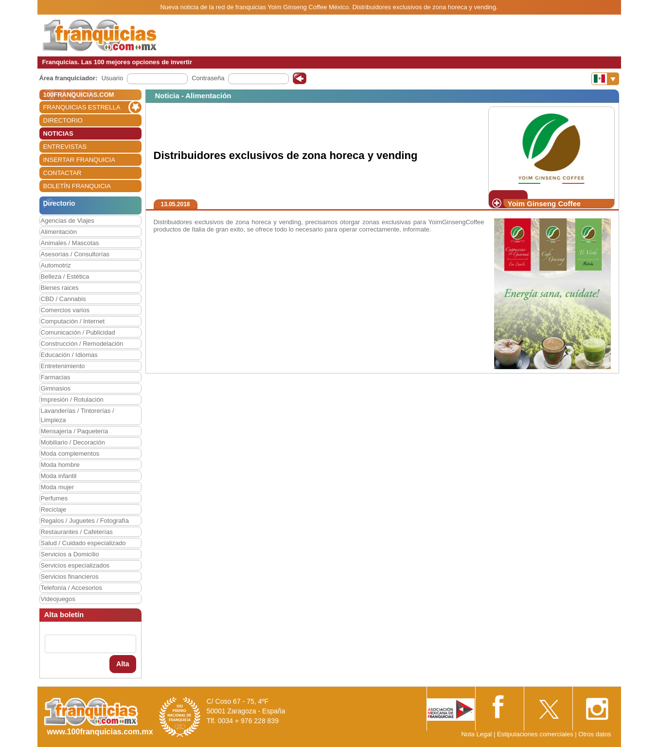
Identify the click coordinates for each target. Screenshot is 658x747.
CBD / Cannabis (63, 298)
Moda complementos (70, 453)
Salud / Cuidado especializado (83, 543)
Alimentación (59, 231)
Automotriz (56, 265)
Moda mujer (57, 487)
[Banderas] (605, 78)
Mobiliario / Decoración (73, 442)
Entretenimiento (63, 366)
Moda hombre (60, 464)
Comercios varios (65, 310)
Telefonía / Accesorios (71, 587)
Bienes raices (60, 287)
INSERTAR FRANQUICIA (79, 159)
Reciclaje (54, 509)
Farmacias (56, 377)
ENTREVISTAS (65, 146)
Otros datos (594, 734)
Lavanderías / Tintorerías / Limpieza (77, 415)
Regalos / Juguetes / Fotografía (85, 520)
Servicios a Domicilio (70, 554)
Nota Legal (476, 734)
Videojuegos (58, 599)
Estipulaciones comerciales (536, 734)
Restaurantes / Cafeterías (77, 531)
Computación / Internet (73, 321)
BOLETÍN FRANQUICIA (77, 186)
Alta (122, 664)
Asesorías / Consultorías (75, 254)
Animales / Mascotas (70, 243)
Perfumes (54, 498)
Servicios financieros (70, 576)
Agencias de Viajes (67, 220)
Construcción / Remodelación (82, 343)
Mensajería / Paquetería (74, 431)
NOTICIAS (58, 133)
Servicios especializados (75, 565)
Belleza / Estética (65, 276)
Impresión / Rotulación (72, 399)
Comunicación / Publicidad (78, 332)
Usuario (112, 78)
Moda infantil (59, 476)
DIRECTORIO (63, 120)
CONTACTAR (62, 173)
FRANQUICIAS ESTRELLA (82, 107)
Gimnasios (56, 388)
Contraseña (208, 78)
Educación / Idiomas (69, 354)
